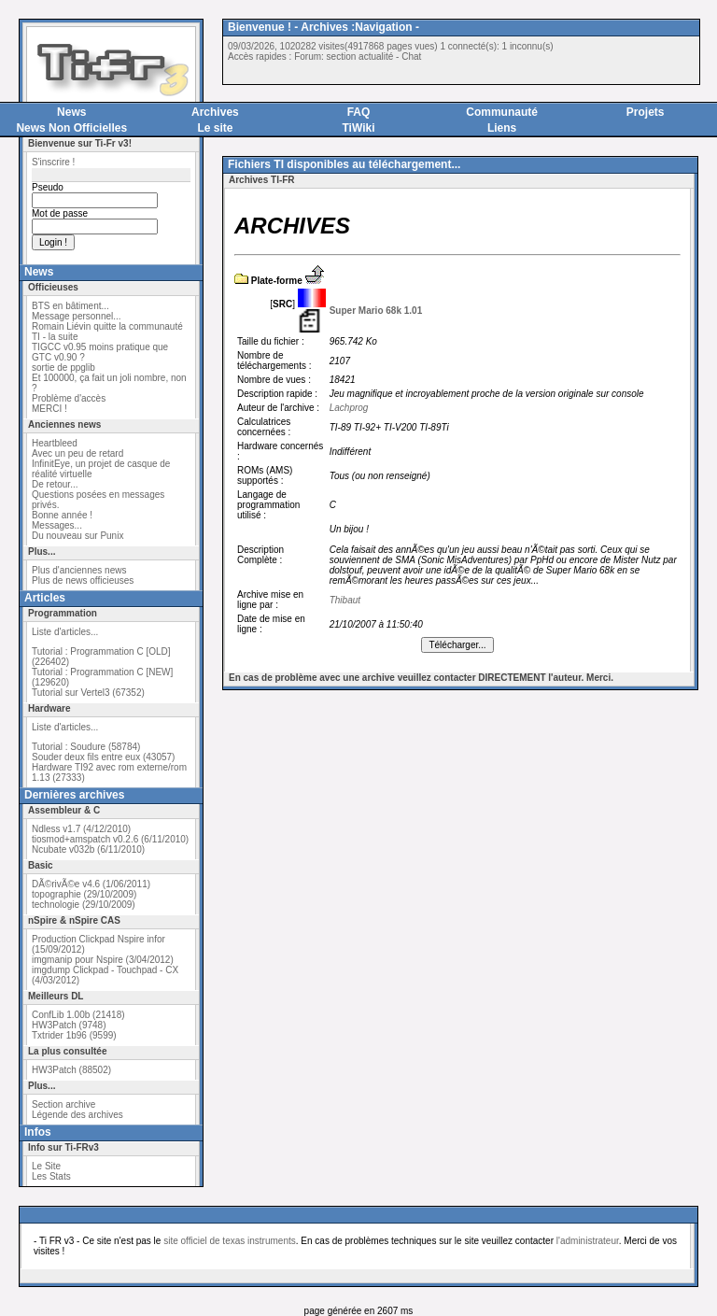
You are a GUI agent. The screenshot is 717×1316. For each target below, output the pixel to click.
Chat (411, 56)
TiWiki (358, 127)
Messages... (57, 525)
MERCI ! (49, 408)
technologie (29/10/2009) (83, 904)
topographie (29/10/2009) (84, 894)
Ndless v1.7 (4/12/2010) (81, 829)
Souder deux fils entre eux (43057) (103, 757)
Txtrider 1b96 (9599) (74, 1035)
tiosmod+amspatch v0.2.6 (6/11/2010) (110, 839)
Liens (501, 127)
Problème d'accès (68, 398)
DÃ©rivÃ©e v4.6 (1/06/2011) (91, 884)
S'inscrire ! (53, 162)
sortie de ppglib (63, 367)
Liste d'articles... (65, 632)
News (71, 112)
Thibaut (345, 600)
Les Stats (51, 1176)
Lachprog (349, 408)
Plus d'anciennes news (79, 570)
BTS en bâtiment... (70, 306)
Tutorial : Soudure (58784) (86, 747)
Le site (214, 127)
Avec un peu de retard (77, 453)
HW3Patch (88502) (71, 1070)
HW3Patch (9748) (68, 1025)
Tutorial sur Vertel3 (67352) (88, 692)
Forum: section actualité (343, 56)
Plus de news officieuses (83, 580)
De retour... (54, 484)
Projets (645, 112)
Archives (215, 112)
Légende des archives (77, 1115)
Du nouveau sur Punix (77, 536)
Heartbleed (54, 443)
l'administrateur (587, 1241)
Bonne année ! (62, 515)
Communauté (502, 112)
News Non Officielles (71, 127)
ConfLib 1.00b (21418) (78, 1015)
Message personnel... (76, 316)
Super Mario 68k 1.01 (376, 310)
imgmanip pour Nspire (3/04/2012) (103, 960)
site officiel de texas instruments (229, 1241)
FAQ (359, 112)
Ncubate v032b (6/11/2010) (88, 849)
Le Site (46, 1166)
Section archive (63, 1104)
